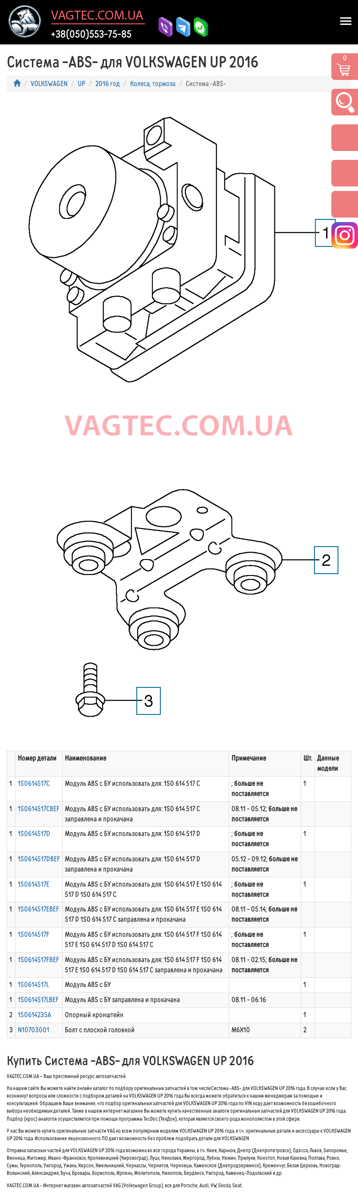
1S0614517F (33, 934)
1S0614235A (34, 1015)
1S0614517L (33, 984)
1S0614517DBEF (39, 859)
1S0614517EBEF (38, 909)
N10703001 (33, 1030)
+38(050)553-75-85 (91, 34)
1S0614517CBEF (39, 809)
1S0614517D (34, 833)
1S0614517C (34, 783)
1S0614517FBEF (38, 960)
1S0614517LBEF (38, 1000)
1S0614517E (33, 884)
